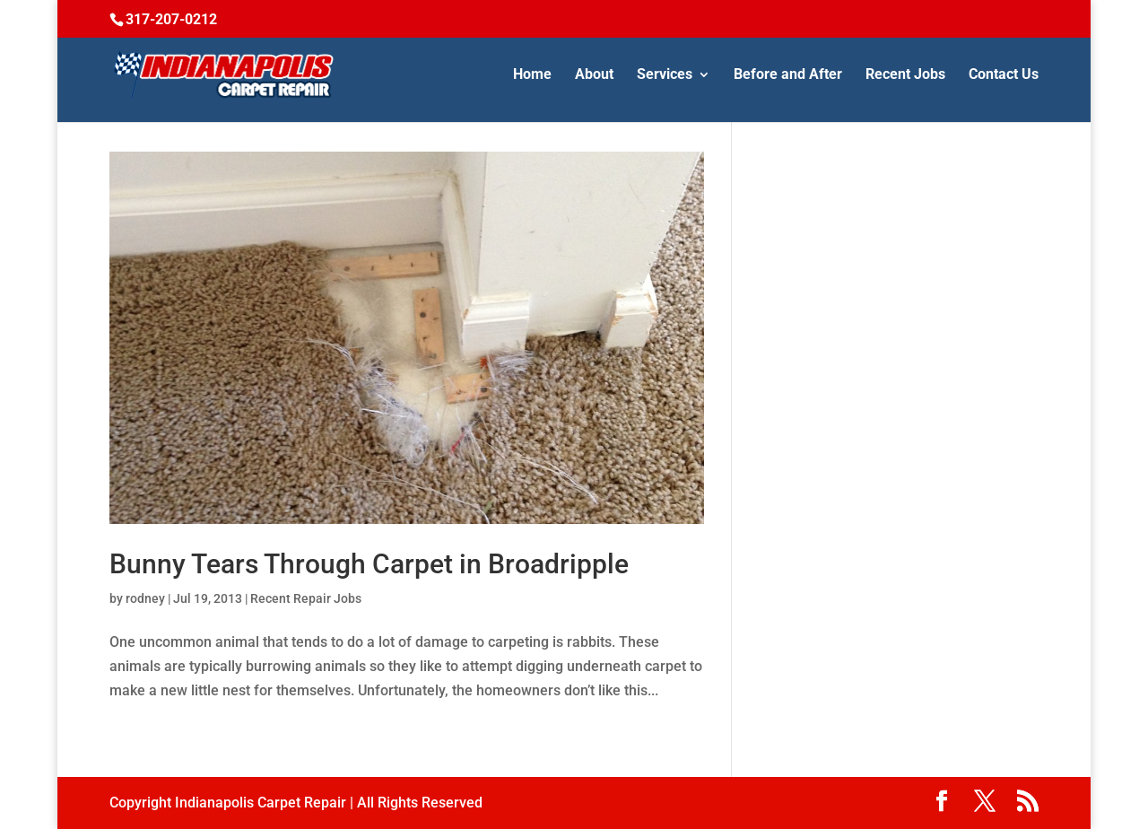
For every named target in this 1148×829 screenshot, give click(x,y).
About (594, 75)
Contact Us (1004, 75)
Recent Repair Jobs (305, 598)
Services (664, 75)
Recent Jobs (905, 75)
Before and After (788, 75)
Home (532, 75)
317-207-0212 (171, 19)
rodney (145, 598)
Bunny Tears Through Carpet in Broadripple (369, 564)
